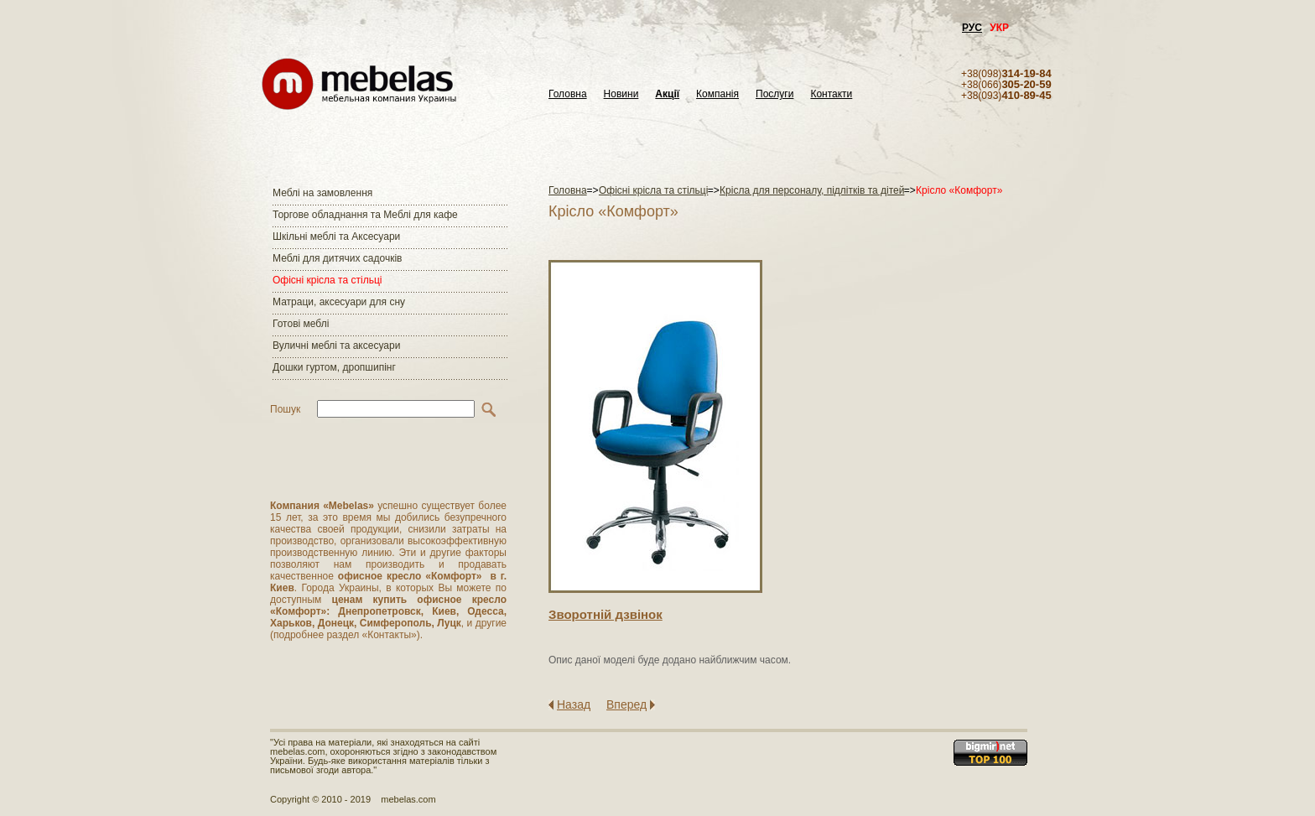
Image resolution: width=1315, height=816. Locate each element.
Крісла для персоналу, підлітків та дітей (812, 190)
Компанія (717, 94)
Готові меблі (301, 324)
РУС (972, 28)
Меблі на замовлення (322, 193)
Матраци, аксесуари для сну (339, 302)
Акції (667, 94)
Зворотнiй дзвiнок (605, 614)
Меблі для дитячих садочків (337, 258)
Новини (621, 94)
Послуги (774, 94)
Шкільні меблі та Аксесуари (336, 236)
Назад (573, 704)
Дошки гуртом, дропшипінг (334, 367)
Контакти (831, 94)
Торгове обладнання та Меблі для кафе (365, 215)
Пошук (285, 409)
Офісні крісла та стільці (327, 280)
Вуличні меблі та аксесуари (336, 345)
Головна (567, 94)
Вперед (626, 704)
